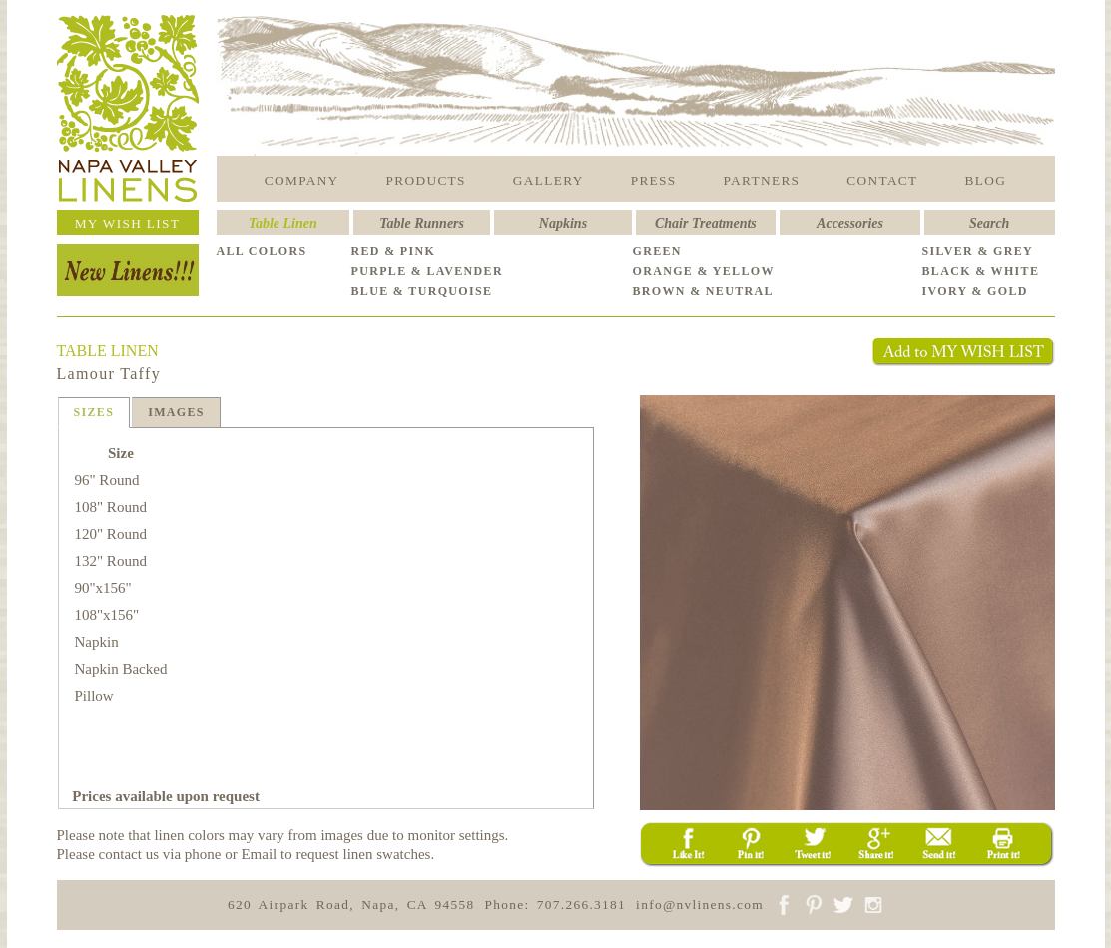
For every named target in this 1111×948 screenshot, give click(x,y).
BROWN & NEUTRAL (703, 291)
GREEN (657, 251)
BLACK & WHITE (981, 271)
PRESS (654, 180)
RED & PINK (393, 251)
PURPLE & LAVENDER (427, 271)
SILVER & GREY (978, 251)
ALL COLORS (262, 251)
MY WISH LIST (128, 223)
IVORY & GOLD (975, 291)
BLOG (986, 180)
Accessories (850, 223)
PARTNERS (762, 180)
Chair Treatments (706, 223)
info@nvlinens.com (700, 904)
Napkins (563, 223)
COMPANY (302, 180)
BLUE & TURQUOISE (422, 291)
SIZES (94, 412)
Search (989, 223)
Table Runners (421, 223)
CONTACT (881, 180)
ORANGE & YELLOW (704, 271)
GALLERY (548, 180)
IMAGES (176, 412)
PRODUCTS (426, 180)
